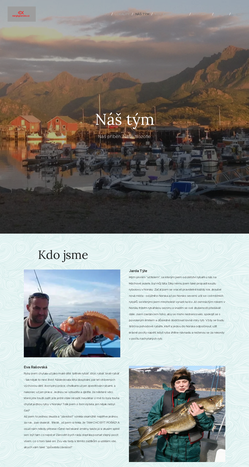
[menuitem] (99, 14)
